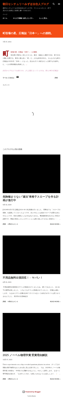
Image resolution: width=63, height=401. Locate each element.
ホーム (5, 18)
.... (26, 64)
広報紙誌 (11, 78)
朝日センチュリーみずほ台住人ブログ (26, 4)
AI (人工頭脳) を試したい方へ (23, 18)
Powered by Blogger (31, 392)
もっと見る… (43, 18)
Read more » (55, 224)
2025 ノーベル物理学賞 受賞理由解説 (25, 355)
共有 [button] (56, 78)
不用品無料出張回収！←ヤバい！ (23, 277)
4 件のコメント (13, 301)
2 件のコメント (13, 224)
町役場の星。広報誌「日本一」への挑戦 (24, 52)
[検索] (53, 4)
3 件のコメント (13, 379)
